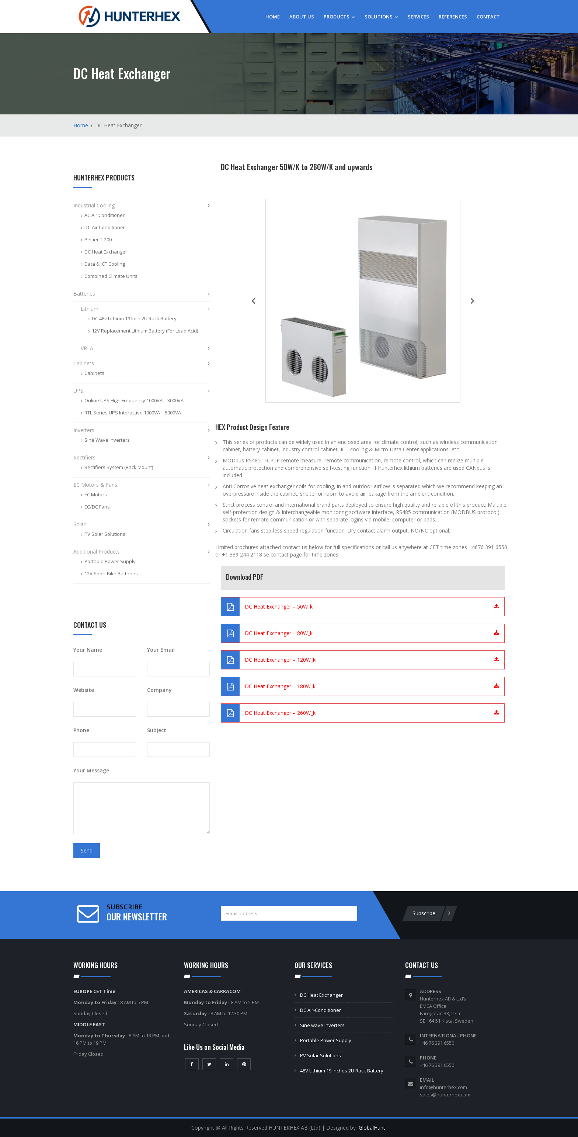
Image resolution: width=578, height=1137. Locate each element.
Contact (488, 16)
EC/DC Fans (97, 506)
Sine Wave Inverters (107, 440)
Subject (156, 730)
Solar (79, 524)
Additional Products (96, 551)
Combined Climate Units (110, 276)
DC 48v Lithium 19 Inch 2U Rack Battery (134, 318)
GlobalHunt (372, 1127)
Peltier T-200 (98, 239)
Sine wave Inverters (322, 1025)
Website (83, 689)
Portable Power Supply (110, 561)
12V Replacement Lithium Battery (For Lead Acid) (145, 330)
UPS (78, 390)
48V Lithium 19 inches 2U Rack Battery (341, 1070)
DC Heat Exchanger (105, 251)
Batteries (84, 293)
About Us (301, 16)
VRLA (87, 348)
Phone (81, 730)
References (453, 16)
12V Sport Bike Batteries (111, 573)
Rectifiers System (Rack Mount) (118, 467)
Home (272, 16)
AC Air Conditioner (104, 215)
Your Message (91, 770)
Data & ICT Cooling (104, 264)
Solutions (381, 16)
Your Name (87, 649)
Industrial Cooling (94, 205)
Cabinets (83, 363)
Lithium (89, 308)
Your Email (161, 649)
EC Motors (95, 494)
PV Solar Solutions (104, 534)
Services (418, 16)
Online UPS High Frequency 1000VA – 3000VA (134, 400)
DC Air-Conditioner (320, 1010)
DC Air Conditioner (104, 227)
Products (339, 16)
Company (159, 689)
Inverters (83, 430)
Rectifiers (84, 457)
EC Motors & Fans (95, 484)
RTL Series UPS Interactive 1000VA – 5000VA (132, 412)
